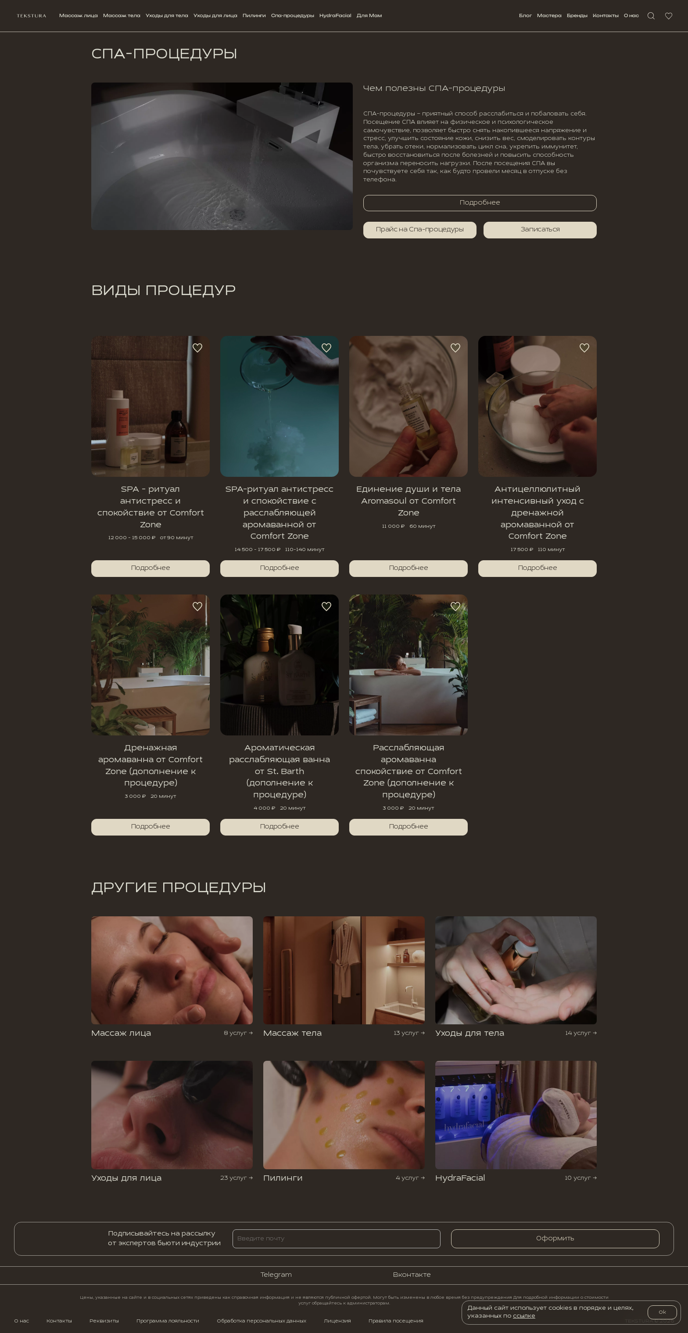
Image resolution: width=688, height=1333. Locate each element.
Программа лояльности (167, 1321)
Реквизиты (104, 1321)
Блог (525, 15)
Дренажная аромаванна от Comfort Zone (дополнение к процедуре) (150, 766)
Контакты (606, 15)
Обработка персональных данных (261, 1321)
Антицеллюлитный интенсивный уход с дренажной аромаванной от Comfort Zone (537, 513)
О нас (631, 15)
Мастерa (549, 15)
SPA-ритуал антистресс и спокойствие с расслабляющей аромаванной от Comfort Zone (279, 513)
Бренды (577, 15)
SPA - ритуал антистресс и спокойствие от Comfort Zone (150, 507)
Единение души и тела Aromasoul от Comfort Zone (408, 501)
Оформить (555, 1238)
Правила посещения (396, 1321)
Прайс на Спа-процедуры (419, 229)
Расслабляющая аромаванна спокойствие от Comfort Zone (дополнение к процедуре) (408, 772)
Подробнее (150, 568)
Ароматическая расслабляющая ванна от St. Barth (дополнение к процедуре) (279, 772)
